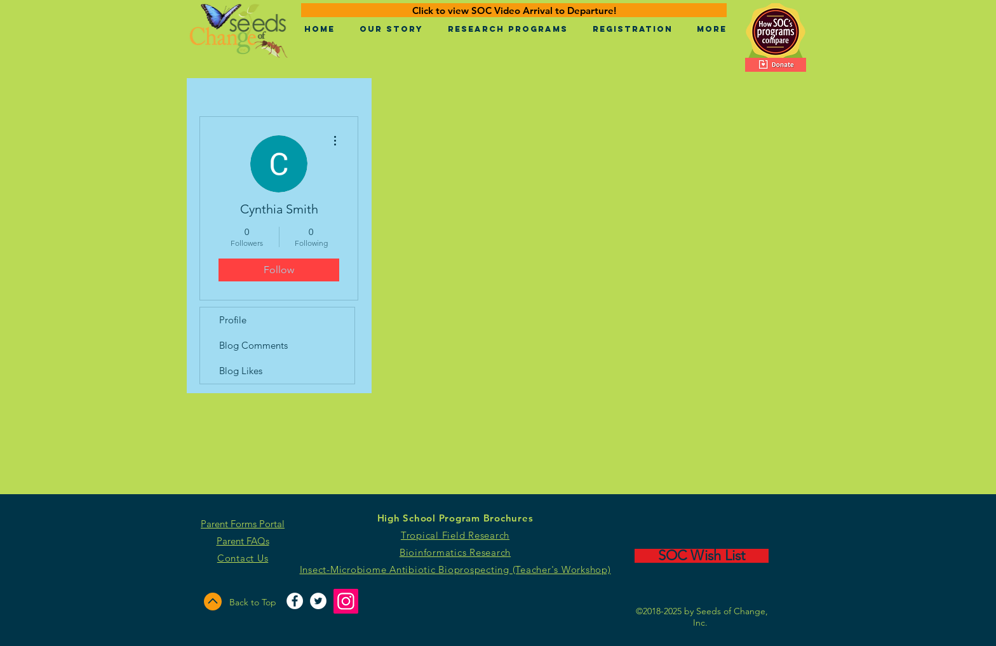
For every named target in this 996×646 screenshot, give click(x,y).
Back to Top (252, 602)
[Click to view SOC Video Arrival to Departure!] (514, 10)
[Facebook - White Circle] (294, 601)
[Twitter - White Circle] (318, 601)
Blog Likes (240, 371)
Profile (232, 320)
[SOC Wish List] (702, 556)
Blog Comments (253, 345)
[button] (391, 29)
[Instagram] (345, 601)
